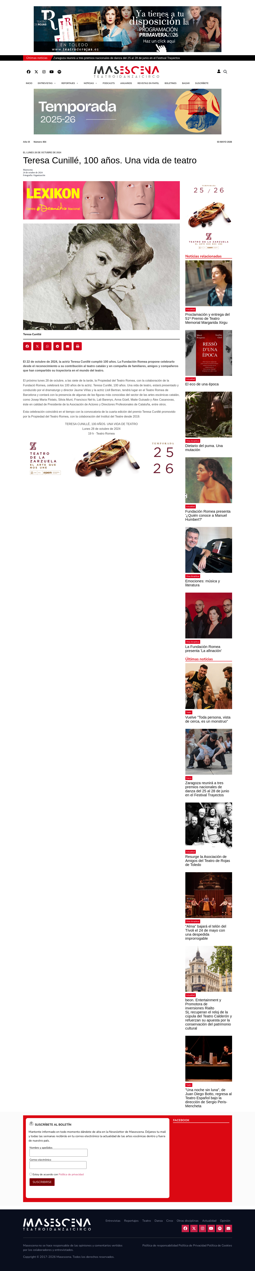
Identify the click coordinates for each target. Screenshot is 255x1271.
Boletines (171, 83)
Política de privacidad (71, 1174)
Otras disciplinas (192, 441)
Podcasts (109, 83)
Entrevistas (47, 83)
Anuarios (126, 83)
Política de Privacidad (192, 1245)
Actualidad (190, 310)
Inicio (29, 83)
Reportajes (69, 83)
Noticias (90, 83)
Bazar (186, 83)
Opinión (225, 1221)
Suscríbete (201, 83)
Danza (188, 778)
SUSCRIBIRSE (42, 1182)
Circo (169, 1221)
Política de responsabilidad (160, 1245)
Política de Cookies (219, 1245)
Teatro (188, 712)
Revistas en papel (148, 83)
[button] (225, 72)
